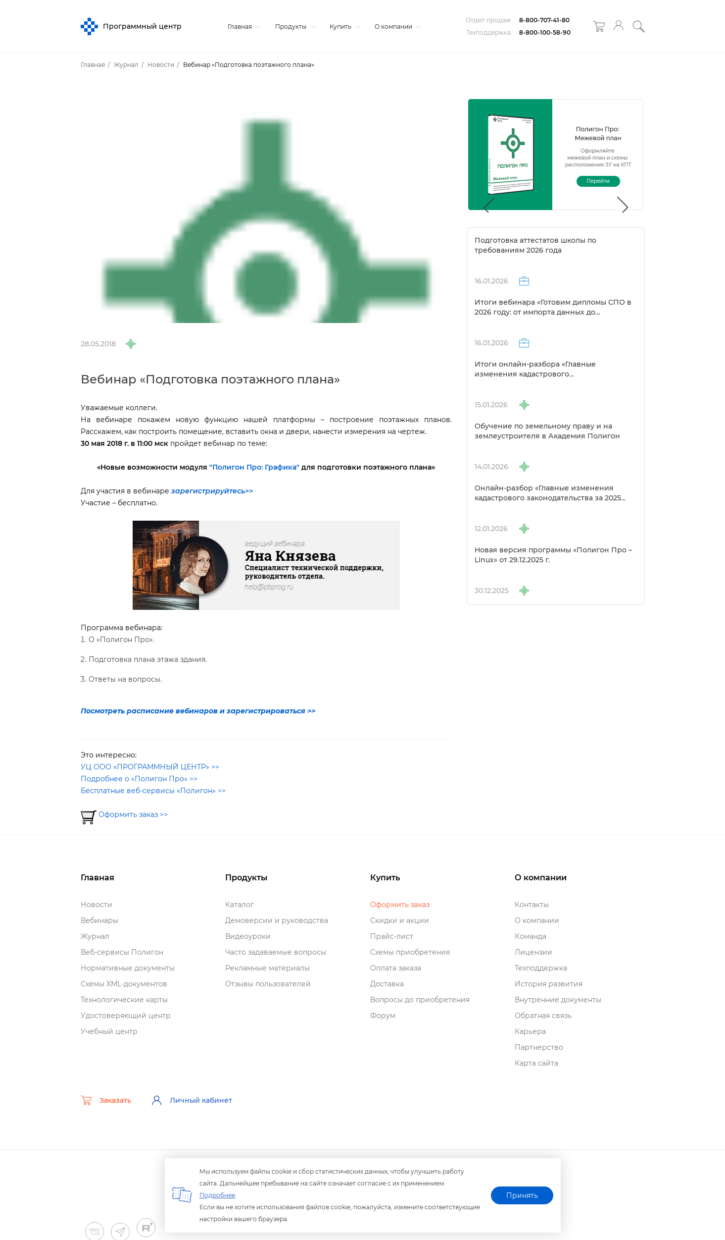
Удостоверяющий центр (126, 1015)
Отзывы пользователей (268, 983)
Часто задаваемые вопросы (275, 952)
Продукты (294, 26)
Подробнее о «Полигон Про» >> (139, 778)
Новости (96, 904)
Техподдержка (541, 968)
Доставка (387, 983)
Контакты (532, 904)
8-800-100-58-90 (545, 32)
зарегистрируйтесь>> (212, 490)
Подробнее (217, 1195)
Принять (522, 1195)
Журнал (95, 936)
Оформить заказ (400, 904)
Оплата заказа (395, 968)
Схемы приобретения (410, 952)
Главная (243, 26)
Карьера (530, 1031)
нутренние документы (558, 999)
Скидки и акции (399, 920)
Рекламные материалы (267, 968)
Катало (239, 904)
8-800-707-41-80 (544, 20)
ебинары (99, 920)
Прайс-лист (391, 936)
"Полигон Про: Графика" (254, 467)
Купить (344, 26)
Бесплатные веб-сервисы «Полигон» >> (153, 790)
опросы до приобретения (420, 999)
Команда (530, 936)
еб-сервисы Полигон (122, 952)
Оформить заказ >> (133, 814)
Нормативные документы (128, 968)
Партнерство (539, 1047)
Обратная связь (543, 1015)
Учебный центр (109, 1031)
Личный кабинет (191, 1100)
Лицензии (533, 952)
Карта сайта (536, 1063)
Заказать (106, 1100)
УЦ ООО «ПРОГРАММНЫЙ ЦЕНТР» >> (150, 766)
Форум (382, 1015)
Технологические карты (124, 999)
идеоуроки (248, 936)
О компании (397, 26)
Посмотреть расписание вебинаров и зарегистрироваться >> (198, 710)
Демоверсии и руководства (276, 920)
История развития (548, 983)
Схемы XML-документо (124, 983)
